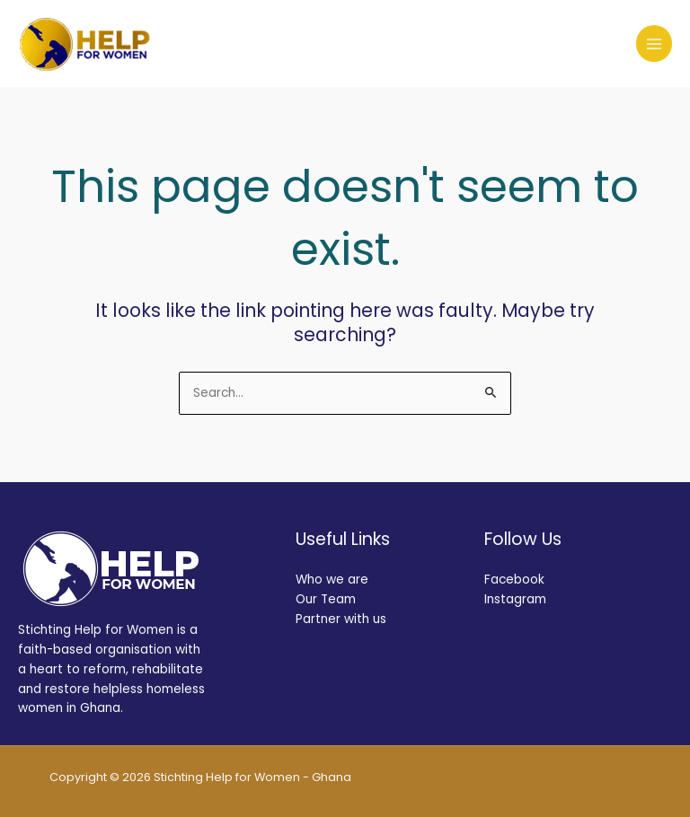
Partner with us (341, 619)
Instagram (515, 599)
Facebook (514, 579)
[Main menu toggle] (654, 43)
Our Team (326, 599)
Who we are (332, 579)
